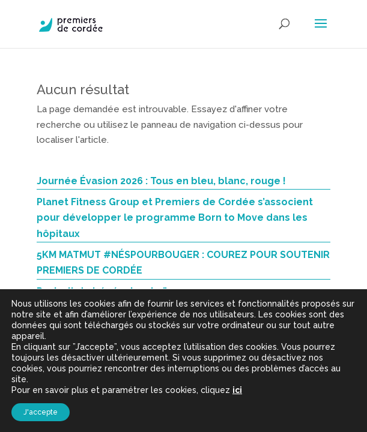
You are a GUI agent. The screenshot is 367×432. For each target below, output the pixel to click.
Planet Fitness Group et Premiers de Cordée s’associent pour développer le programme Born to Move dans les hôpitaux (175, 217)
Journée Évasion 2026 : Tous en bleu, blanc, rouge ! (161, 181)
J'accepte (40, 412)
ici (237, 390)
